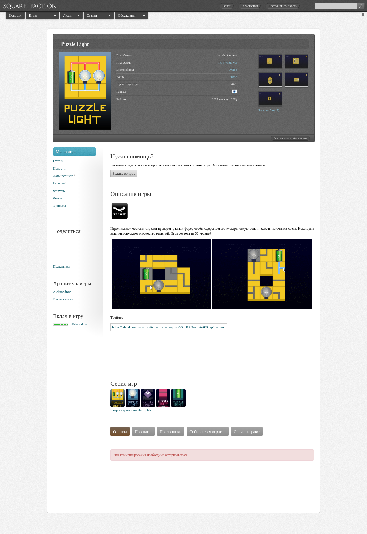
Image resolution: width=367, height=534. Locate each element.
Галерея (59, 183)
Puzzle (233, 76)
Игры (33, 15)
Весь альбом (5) (268, 110)
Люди (67, 15)
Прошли (143, 431)
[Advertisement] (214, 356)
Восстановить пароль (282, 5)
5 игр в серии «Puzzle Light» (131, 410)
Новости (15, 15)
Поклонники (171, 431)
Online (233, 69)
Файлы (58, 198)
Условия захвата (63, 299)
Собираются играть (207, 431)
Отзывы (120, 431)
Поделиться (61, 266)
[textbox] (339, 6)
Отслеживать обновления (290, 138)
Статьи (92, 15)
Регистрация (249, 5)
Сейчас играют (247, 431)
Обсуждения (127, 15)
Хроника (59, 206)
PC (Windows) (227, 62)
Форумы (59, 191)
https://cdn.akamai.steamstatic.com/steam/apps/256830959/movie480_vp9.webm (168, 327)
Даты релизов (63, 176)
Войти (226, 5)
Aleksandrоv (62, 292)
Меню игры (66, 151)
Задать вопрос (124, 173)
